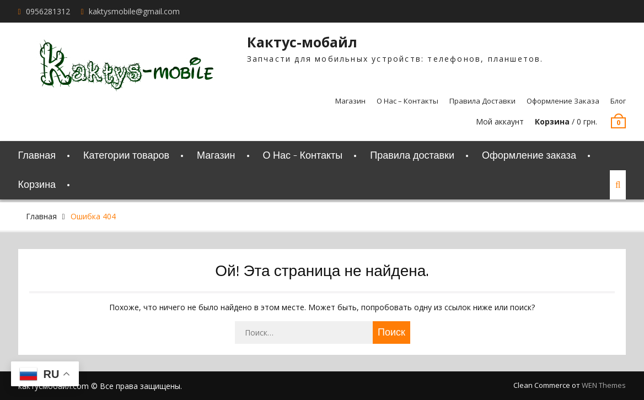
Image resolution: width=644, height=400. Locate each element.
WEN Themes (604, 385)
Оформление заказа (563, 101)
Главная (37, 155)
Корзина (37, 185)
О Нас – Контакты (407, 101)
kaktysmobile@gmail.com (134, 11)
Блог (618, 101)
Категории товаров (126, 155)
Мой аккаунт (500, 121)
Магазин (350, 101)
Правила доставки (482, 101)
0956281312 (48, 11)
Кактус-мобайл (302, 42)
